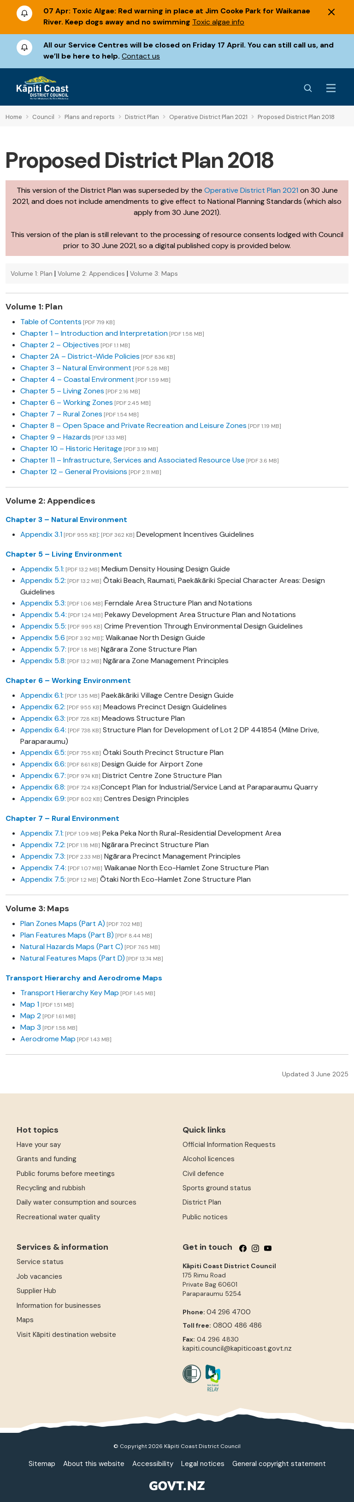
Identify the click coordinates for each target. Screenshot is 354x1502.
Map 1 (29, 1004)
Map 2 (30, 1016)
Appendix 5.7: (43, 649)
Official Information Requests (229, 1144)
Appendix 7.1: (42, 833)
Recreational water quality (58, 1217)
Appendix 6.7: (43, 775)
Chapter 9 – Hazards (55, 437)
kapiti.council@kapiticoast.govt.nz (237, 1348)
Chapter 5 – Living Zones (62, 391)
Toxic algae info (218, 22)
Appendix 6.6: (43, 764)
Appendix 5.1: (42, 569)
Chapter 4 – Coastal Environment (77, 379)
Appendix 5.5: (43, 626)
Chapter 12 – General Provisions (73, 471)
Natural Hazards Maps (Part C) (71, 946)
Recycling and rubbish (51, 1188)
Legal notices (202, 1463)
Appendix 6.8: (43, 787)
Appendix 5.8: (43, 660)
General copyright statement (279, 1463)
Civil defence (203, 1173)
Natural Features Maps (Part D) (72, 958)
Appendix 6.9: (43, 798)
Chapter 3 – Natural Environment (75, 368)
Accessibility (152, 1463)
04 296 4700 (228, 1312)
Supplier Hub (36, 1290)
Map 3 (30, 1027)
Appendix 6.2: (42, 707)
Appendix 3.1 (41, 534)
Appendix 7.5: (43, 879)
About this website (93, 1463)
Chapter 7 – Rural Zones (61, 414)
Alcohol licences (209, 1159)
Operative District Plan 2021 (251, 190)
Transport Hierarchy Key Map (69, 992)
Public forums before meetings (66, 1173)
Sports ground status (217, 1188)
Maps (25, 1319)
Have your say (39, 1144)
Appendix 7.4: (43, 868)
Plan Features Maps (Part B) (67, 935)
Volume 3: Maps (154, 273)
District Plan (202, 1202)
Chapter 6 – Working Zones (66, 402)
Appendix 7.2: (42, 844)
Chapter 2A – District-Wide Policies (80, 356)
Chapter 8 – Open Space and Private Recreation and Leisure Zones (133, 425)
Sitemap (42, 1463)
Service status (40, 1261)
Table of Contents (51, 322)
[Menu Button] (331, 88)
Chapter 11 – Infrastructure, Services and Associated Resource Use (132, 460)
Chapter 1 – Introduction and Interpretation (94, 333)
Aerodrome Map (48, 1039)
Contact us (141, 56)
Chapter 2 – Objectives (59, 345)
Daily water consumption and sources (76, 1202)
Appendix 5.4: (43, 614)
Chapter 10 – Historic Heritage (71, 448)
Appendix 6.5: (43, 752)
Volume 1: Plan (32, 273)
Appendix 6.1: (42, 695)
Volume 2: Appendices (91, 273)
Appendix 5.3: (43, 603)
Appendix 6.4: (43, 730)
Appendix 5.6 (42, 637)
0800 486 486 (237, 1325)
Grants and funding (47, 1159)
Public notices (205, 1217)
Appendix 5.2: (43, 580)
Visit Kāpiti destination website (66, 1334)
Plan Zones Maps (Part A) (62, 923)
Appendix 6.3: (42, 718)
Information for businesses (59, 1305)
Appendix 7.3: (42, 856)
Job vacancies (39, 1276)
